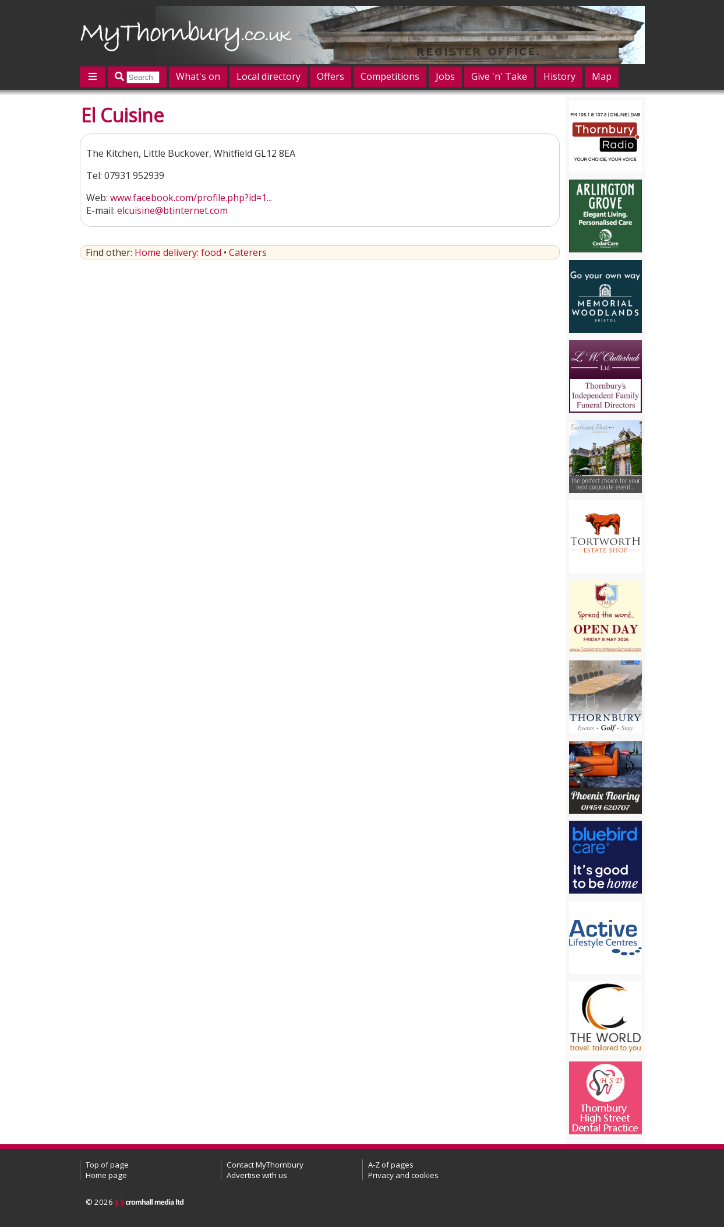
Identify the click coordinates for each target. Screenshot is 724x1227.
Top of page (107, 1164)
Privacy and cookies (403, 1175)
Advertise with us (257, 1175)
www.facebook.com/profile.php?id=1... (191, 197)
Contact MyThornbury (265, 1164)
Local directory (268, 76)
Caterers (248, 252)
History (559, 76)
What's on (198, 76)
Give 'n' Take (499, 76)
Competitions (390, 76)
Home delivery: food (178, 252)
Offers (330, 76)
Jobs (445, 76)
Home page (106, 1175)
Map (602, 76)
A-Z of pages (391, 1164)
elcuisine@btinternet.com (172, 210)
